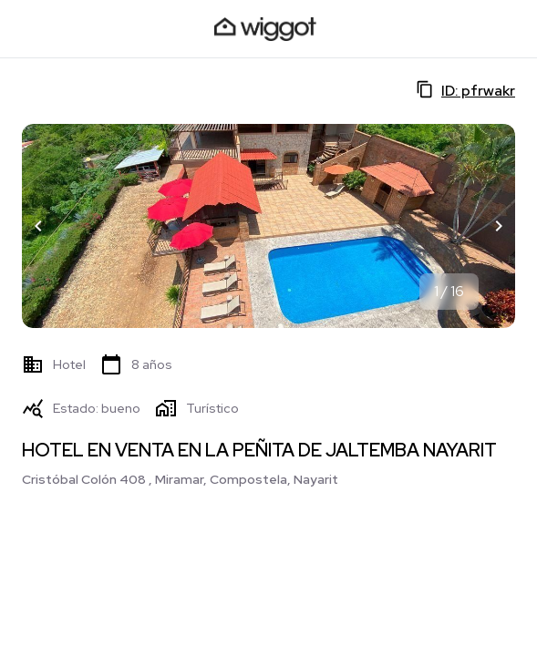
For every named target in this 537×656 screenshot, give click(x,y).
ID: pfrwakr (465, 90)
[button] (38, 226)
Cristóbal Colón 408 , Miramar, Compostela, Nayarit (180, 479)
